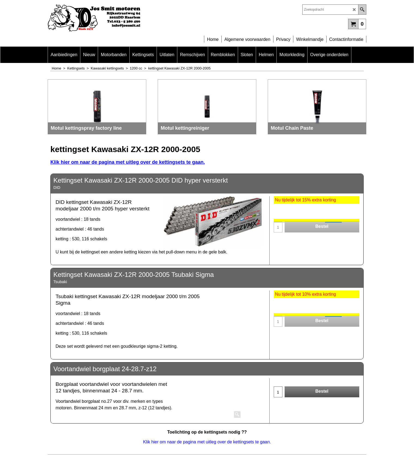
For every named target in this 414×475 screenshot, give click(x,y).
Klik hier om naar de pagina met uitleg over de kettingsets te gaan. (127, 162)
